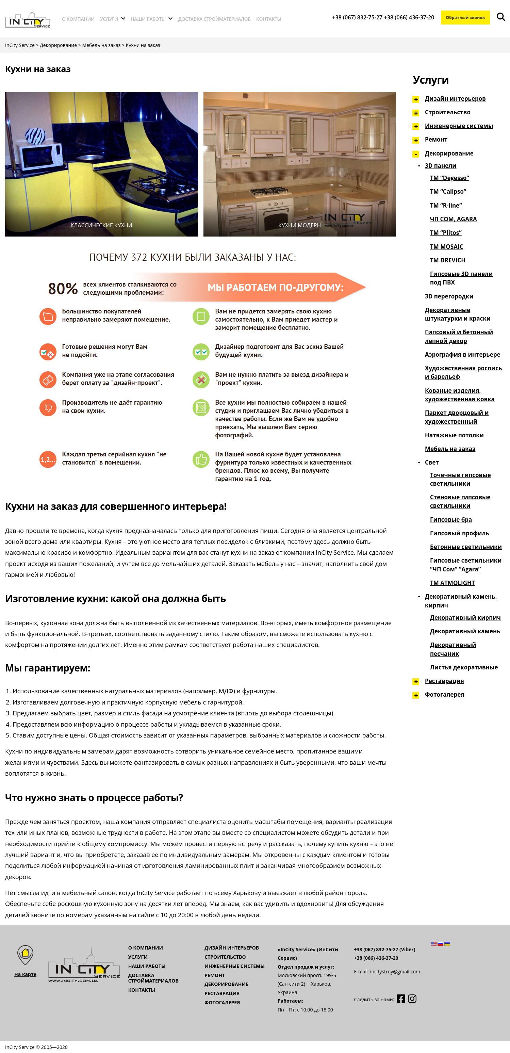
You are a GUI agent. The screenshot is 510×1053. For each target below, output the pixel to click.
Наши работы (148, 19)
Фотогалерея (444, 694)
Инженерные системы (459, 126)
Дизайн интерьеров (455, 98)
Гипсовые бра (451, 519)
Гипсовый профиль (459, 533)
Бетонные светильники (466, 547)
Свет (432, 462)
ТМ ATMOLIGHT (452, 583)
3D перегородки (449, 296)
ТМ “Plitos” (446, 233)
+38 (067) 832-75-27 (353, 17)
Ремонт (436, 139)
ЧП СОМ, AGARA (453, 219)
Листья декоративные (464, 667)
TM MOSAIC (446, 246)
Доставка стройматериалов (214, 19)
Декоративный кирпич (465, 617)
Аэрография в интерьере (462, 354)
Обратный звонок (463, 17)
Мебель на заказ (450, 449)
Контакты (268, 19)
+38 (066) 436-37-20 (405, 17)
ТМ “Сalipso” (448, 191)
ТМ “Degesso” (449, 178)
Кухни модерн (299, 225)
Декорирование (449, 153)
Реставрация (444, 681)
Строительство (448, 112)
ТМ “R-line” (446, 205)
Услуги (109, 19)
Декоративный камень (465, 631)
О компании (78, 19)
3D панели (441, 165)
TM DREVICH (447, 260)
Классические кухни (101, 225)
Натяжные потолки (454, 435)
